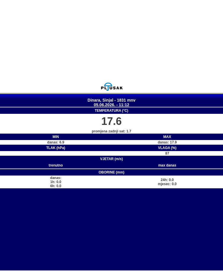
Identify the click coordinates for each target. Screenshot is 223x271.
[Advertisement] (111, 41)
